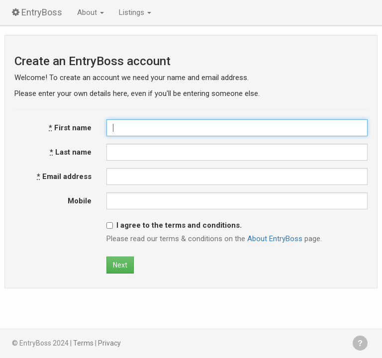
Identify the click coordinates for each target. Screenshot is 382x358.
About (90, 12)
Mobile (80, 200)
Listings (135, 12)
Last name (71, 152)
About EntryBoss (274, 238)
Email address (64, 176)
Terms (83, 343)
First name (70, 127)
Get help (360, 343)
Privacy (109, 343)
